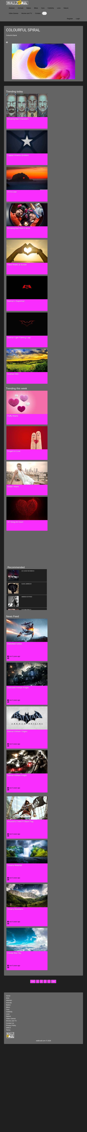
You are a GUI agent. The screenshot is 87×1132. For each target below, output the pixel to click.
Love (58, 8)
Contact (38, 13)
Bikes (36, 8)
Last (53, 981)
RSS (7, 998)
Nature (66, 8)
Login (78, 18)
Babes (28, 8)
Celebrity (51, 8)
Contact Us (10, 1023)
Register (70, 18)
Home (8, 996)
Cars (43, 8)
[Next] (49, 981)
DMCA (8, 1028)
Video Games (13, 13)
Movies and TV (26, 13)
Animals (20, 8)
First (32, 981)
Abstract (12, 8)
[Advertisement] (43, 549)
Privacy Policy (11, 1025)
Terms (8, 1030)
